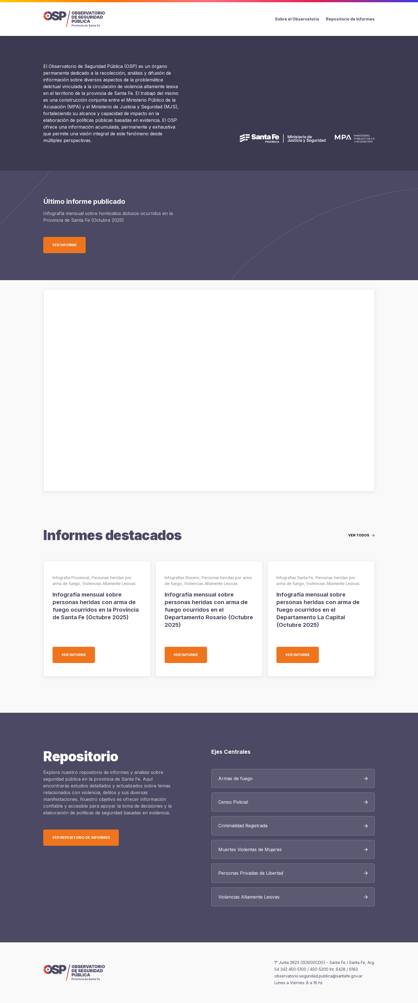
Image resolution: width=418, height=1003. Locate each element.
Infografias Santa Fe (294, 577)
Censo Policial (233, 802)
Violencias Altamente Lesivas (109, 583)
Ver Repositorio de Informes (81, 837)
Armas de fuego (235, 778)
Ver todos (358, 535)
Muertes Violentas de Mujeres (250, 849)
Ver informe (69, 245)
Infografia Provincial (71, 577)
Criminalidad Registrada (242, 825)
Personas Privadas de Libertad (250, 873)
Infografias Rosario (182, 577)
